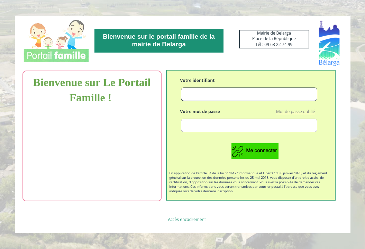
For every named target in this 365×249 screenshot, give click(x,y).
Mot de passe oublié (295, 112)
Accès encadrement (187, 220)
